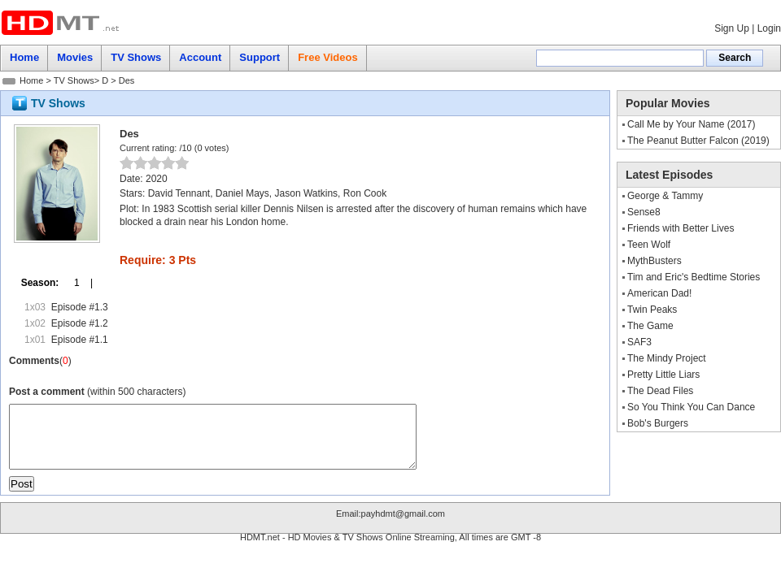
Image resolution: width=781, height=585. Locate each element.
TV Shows (74, 80)
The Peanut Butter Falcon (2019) (698, 140)
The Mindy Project (666, 358)
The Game (650, 326)
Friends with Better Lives (680, 228)
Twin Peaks (652, 309)
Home (31, 80)
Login (769, 28)
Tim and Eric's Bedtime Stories (693, 277)
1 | (78, 282)
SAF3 (639, 342)
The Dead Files (660, 390)
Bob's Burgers (657, 423)
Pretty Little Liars (663, 374)
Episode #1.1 (79, 339)
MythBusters (654, 260)
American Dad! (659, 293)
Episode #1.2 (79, 323)
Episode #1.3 (79, 307)
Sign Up (731, 28)
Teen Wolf (648, 244)
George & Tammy (665, 196)
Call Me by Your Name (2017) (691, 124)
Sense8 (644, 212)
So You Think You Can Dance (691, 407)
